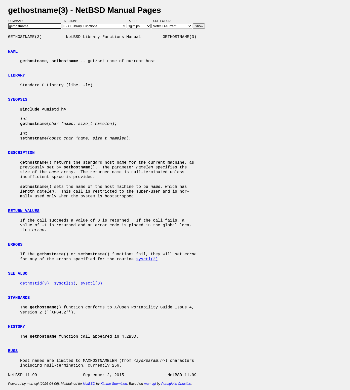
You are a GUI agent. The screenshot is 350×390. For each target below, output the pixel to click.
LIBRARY (16, 75)
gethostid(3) (34, 283)
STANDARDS (19, 298)
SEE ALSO (17, 273)
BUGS (13, 351)
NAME (13, 51)
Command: (17, 20)
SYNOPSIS (17, 99)
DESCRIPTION (21, 153)
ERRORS (15, 244)
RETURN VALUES (24, 211)
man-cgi (150, 383)
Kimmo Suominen (113, 383)
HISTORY (16, 327)
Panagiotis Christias (176, 383)
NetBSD (89, 383)
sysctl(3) (147, 259)
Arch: (135, 20)
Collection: (162, 20)
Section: (71, 20)
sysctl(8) (91, 283)
